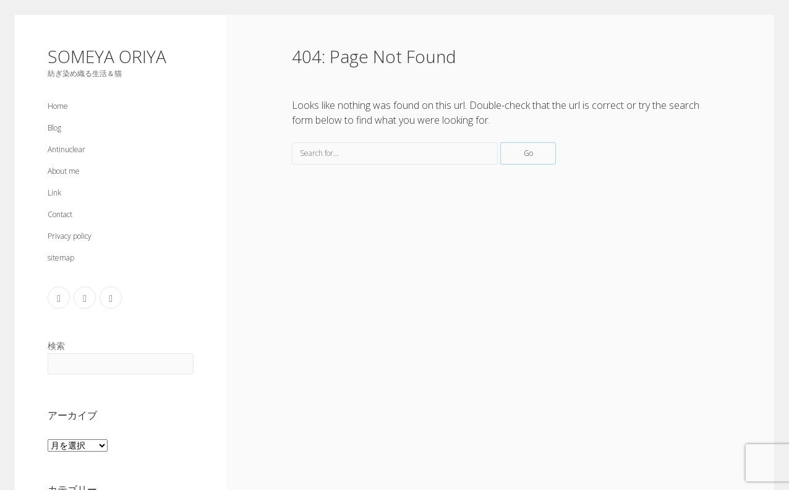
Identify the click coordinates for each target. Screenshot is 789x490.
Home (58, 106)
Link (54, 192)
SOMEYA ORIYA (107, 56)
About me (64, 171)
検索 (56, 345)
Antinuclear (66, 149)
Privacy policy (70, 236)
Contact (60, 214)
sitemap (61, 257)
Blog (54, 128)
